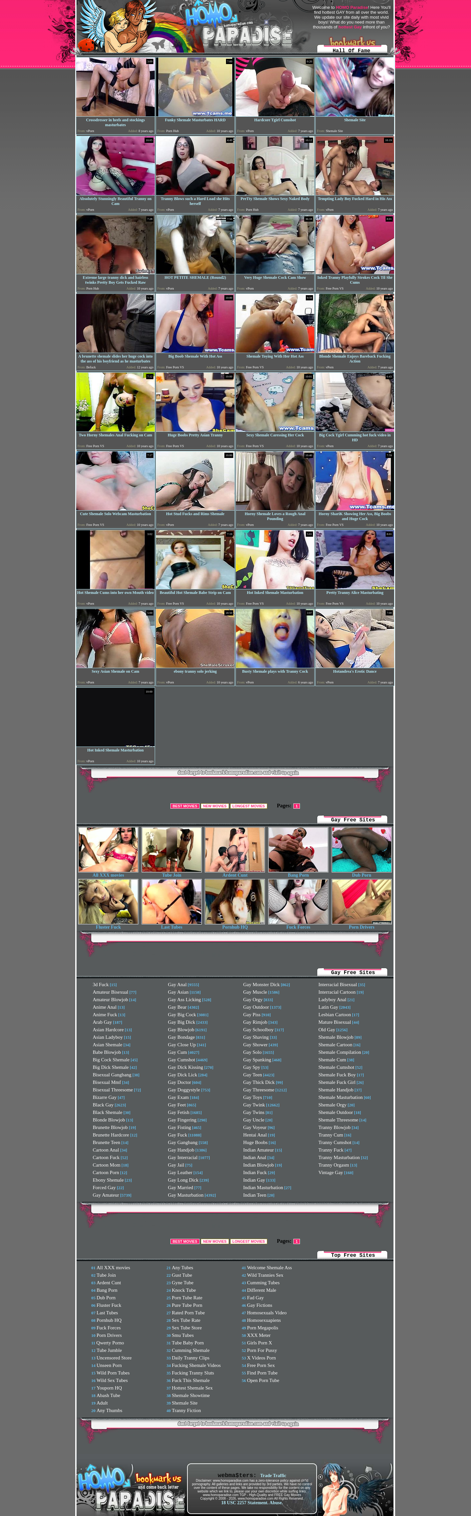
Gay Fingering (182, 1119)
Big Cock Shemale (111, 1059)
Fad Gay (255, 1297)
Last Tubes (172, 925)
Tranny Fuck (331, 1150)
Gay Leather (180, 1172)
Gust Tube (182, 1275)
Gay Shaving (256, 1037)
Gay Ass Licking (184, 999)
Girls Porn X (259, 1342)
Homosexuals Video (267, 1312)
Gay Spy (251, 1067)
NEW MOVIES (215, 806)
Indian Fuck (255, 1172)
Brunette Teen (106, 1142)
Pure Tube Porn (187, 1305)
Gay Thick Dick (259, 1082)
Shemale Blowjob (336, 1037)
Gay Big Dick (181, 1022)
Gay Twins (254, 1112)
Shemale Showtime (191, 1395)
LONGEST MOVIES (249, 806)
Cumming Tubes (263, 1282)
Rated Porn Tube (188, 1312)
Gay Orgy (253, 999)
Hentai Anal (255, 1134)
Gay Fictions (259, 1305)
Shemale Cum (332, 1059)
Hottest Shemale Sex (192, 1387)
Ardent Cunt (235, 873)
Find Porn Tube (262, 1372)
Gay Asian (178, 992)
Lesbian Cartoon (335, 1014)
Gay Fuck (177, 1134)
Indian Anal (254, 1157)
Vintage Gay (331, 1172)
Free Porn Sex (261, 1365)
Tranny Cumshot (335, 1142)
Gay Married (180, 1187)
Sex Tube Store (187, 1327)
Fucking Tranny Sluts (193, 1372)
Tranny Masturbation (339, 1157)
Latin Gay (328, 1007)
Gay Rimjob (255, 1022)
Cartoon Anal (106, 1150)
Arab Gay (102, 1022)
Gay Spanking (257, 1059)
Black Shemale (107, 1112)
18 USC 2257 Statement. (245, 1502)
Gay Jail (176, 1165)
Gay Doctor (179, 1082)
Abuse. (276, 1502)
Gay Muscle (255, 992)
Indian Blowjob (258, 1165)
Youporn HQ (109, 1387)
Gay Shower (255, 1044)
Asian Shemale (107, 1044)
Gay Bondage (181, 1037)
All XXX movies (108, 873)
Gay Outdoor (256, 1007)
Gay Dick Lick (182, 1074)
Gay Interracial (183, 1157)
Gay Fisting (179, 1127)
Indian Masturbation (263, 1187)
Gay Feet (177, 1104)
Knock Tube (184, 1290)
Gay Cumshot (181, 1059)
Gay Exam (178, 1097)
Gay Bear (177, 1007)
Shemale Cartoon (336, 1044)
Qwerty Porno (110, 1342)
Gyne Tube (182, 1282)
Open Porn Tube (263, 1380)
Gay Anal (177, 984)
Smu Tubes (183, 1335)
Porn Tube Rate (187, 1297)
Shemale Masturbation (341, 1097)
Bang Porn (298, 873)
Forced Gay (104, 1187)
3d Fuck (101, 984)
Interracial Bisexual (338, 984)
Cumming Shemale (190, 1350)
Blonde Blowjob (109, 1119)
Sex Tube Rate (186, 1320)
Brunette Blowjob (110, 1127)
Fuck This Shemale (191, 1380)
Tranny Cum (331, 1134)
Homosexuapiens (264, 1320)
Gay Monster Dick (261, 984)
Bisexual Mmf (107, 1082)
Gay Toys (252, 1097)
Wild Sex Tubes (112, 1380)
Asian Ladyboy (108, 1037)
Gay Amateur (106, 1195)
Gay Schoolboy (258, 1029)
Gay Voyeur (255, 1127)
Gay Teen (252, 1074)
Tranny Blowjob (335, 1127)
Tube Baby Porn (188, 1342)
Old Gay (327, 1029)
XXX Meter (258, 1335)
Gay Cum (177, 1052)
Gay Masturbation (186, 1195)
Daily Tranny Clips (190, 1357)
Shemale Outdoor (336, 1112)
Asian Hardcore (108, 1029)
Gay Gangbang (183, 1142)
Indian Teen (255, 1195)
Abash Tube (108, 1395)
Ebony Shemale (108, 1180)
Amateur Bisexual (111, 992)
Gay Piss (252, 1014)
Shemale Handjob (336, 1089)
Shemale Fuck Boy (337, 1074)
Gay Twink (254, 1104)
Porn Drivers (362, 925)
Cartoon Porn (106, 1172)
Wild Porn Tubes (113, 1372)
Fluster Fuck (108, 925)
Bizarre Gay (105, 1097)
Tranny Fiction (186, 1410)
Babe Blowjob (107, 1052)
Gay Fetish (178, 1112)
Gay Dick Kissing (185, 1067)
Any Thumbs (109, 1410)
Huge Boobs (255, 1142)
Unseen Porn (109, 1365)
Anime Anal (105, 1007)
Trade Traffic (273, 1475)
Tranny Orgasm (334, 1165)
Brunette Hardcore (111, 1134)
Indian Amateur (258, 1150)
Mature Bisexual (335, 1022)
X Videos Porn (261, 1357)
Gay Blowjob (181, 1029)
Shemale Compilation (340, 1052)
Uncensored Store (113, 1357)
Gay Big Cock (182, 1014)
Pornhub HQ (235, 925)
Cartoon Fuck (106, 1157)
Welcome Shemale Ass (269, 1267)
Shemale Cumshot (337, 1067)
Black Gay (103, 1104)
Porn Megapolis (262, 1327)
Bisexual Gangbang (112, 1074)
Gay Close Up (182, 1044)
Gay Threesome (258, 1089)
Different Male (261, 1290)
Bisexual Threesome (113, 1089)
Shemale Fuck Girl (337, 1082)
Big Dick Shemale (111, 1067)
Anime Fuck (105, 1014)
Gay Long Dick (183, 1180)
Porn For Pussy (262, 1350)
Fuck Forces (298, 925)
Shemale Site (185, 1403)
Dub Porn (362, 873)
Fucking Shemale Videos (196, 1365)
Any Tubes (182, 1267)
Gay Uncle (254, 1119)
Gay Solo (252, 1052)
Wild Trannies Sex (265, 1275)
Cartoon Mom (107, 1165)
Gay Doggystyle (184, 1089)
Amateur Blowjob (110, 999)
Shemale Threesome (338, 1119)
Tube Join (172, 873)
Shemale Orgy (333, 1104)
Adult (102, 1403)
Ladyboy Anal (332, 999)
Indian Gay (254, 1180)
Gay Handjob (181, 1150)
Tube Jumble (109, 1350)
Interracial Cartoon (337, 992)
